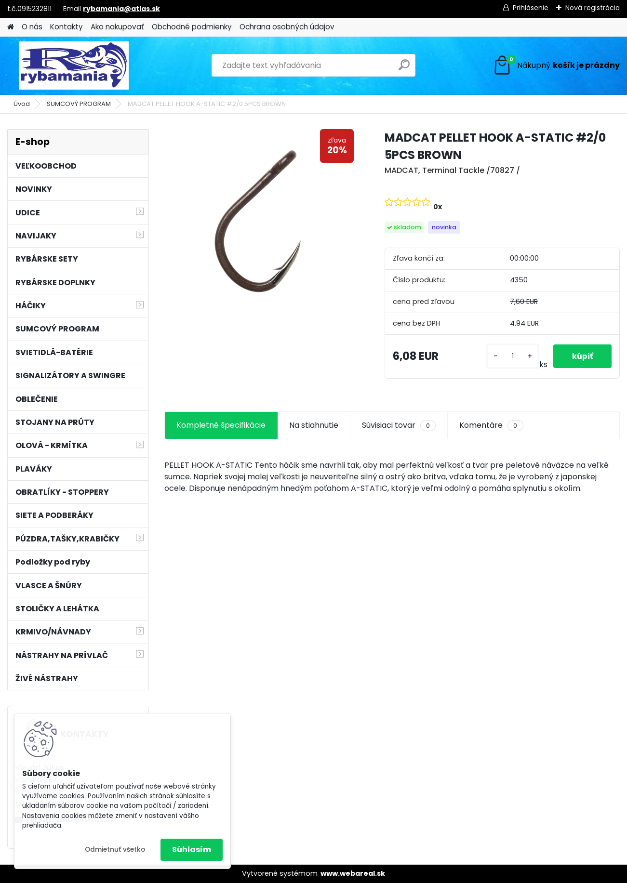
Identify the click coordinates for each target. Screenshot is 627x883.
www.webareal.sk (352, 873)
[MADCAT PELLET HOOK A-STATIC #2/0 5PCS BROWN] (259, 223)
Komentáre (491, 425)
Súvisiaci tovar (399, 425)
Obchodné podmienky (192, 27)
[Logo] (73, 65)
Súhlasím (191, 849)
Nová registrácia (592, 8)
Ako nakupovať (117, 27)
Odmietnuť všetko (115, 849)
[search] (404, 68)
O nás (32, 27)
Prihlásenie (530, 8)
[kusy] (511, 356)
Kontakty (66, 27)
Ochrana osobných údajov (287, 27)
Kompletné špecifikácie (221, 425)
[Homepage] (10, 27)
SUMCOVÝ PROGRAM (79, 103)
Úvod (21, 103)
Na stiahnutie (313, 425)
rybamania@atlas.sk (121, 8)
